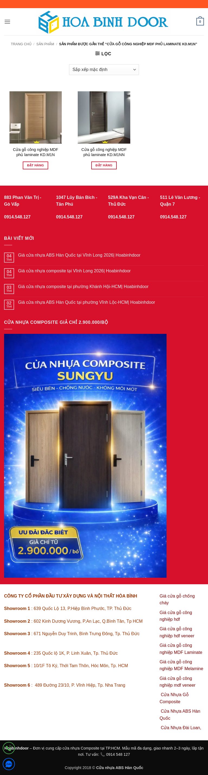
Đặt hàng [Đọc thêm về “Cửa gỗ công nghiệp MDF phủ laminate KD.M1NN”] (104, 165)
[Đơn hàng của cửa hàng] (104, 69)
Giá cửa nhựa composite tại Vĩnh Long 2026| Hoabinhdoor (74, 271)
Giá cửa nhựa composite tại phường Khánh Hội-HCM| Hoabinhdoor (83, 286)
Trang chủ (21, 44)
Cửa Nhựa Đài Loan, (181, 727)
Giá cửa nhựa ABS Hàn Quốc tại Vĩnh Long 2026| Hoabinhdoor (79, 255)
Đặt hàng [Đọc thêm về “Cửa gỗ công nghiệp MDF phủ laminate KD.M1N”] (35, 165)
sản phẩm (45, 44)
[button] (7, 21)
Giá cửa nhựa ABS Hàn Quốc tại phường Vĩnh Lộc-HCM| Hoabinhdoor (86, 302)
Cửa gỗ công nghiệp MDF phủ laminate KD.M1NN (103, 152)
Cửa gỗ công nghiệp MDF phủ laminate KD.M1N (35, 152)
